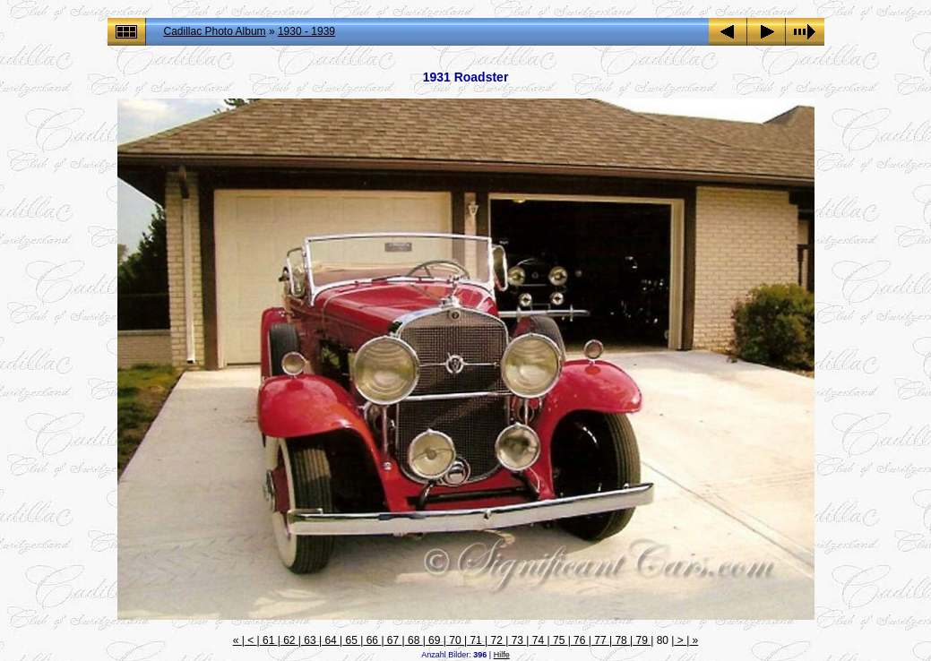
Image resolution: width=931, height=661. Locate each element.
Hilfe (502, 654)
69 (435, 640)
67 (393, 640)
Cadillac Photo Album (215, 31)
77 (600, 640)
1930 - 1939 (306, 31)
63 (310, 640)
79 (642, 640)
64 (331, 640)
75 (559, 640)
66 (372, 640)
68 (414, 640)
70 (455, 640)
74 (538, 640)
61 (269, 640)
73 (517, 640)
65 (351, 640)
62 (289, 640)
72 (496, 640)
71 (476, 640)
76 (580, 640)
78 (621, 640)
